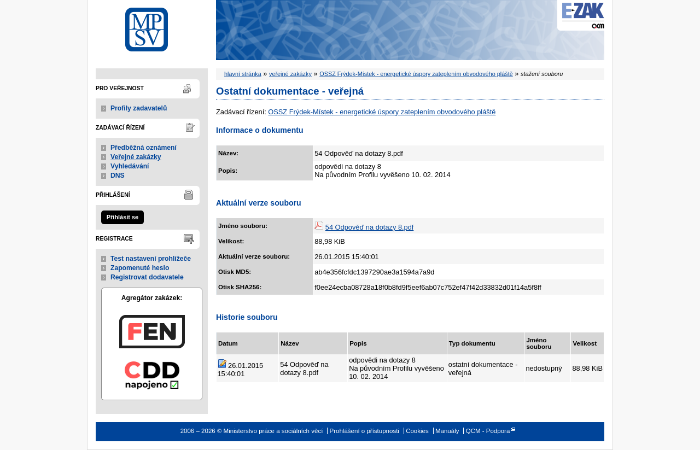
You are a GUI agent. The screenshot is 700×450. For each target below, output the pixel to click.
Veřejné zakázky (135, 157)
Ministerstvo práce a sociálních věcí (152, 26)
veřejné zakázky (290, 74)
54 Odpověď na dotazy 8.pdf (369, 227)
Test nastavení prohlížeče (150, 258)
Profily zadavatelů (138, 108)
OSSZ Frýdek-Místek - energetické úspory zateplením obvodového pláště (416, 74)
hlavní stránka (242, 74)
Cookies (417, 431)
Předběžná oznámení (143, 147)
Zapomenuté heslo (139, 268)
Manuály (447, 431)
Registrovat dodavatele (147, 277)
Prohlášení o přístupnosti (364, 431)
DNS (117, 175)
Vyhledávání (129, 166)
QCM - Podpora (488, 431)
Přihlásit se (122, 217)
